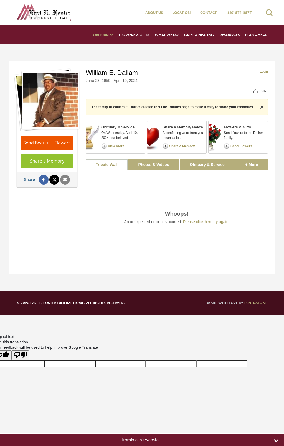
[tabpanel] (177, 217)
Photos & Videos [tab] (153, 164)
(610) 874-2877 (239, 12)
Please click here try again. (206, 222)
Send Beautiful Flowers (47, 143)
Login (264, 71)
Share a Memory (47, 161)
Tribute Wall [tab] (107, 164)
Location (182, 12)
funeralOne (255, 302)
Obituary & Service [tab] (207, 164)
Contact (208, 12)
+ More (256, 163)
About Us (154, 12)
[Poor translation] (20, 355)
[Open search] (269, 13)
